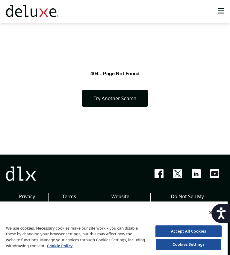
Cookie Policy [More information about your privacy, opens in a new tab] (60, 245)
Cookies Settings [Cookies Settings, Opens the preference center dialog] (188, 244)
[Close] (210, 212)
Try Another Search (115, 98)
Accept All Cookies (188, 231)
